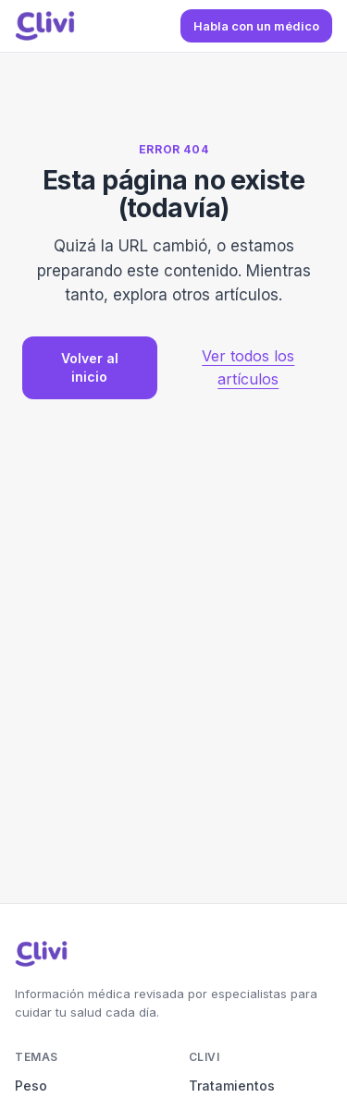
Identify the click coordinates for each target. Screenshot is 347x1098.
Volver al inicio (89, 367)
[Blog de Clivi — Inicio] (45, 26)
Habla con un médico (256, 25)
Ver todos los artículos (248, 367)
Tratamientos (232, 1085)
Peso (31, 1085)
